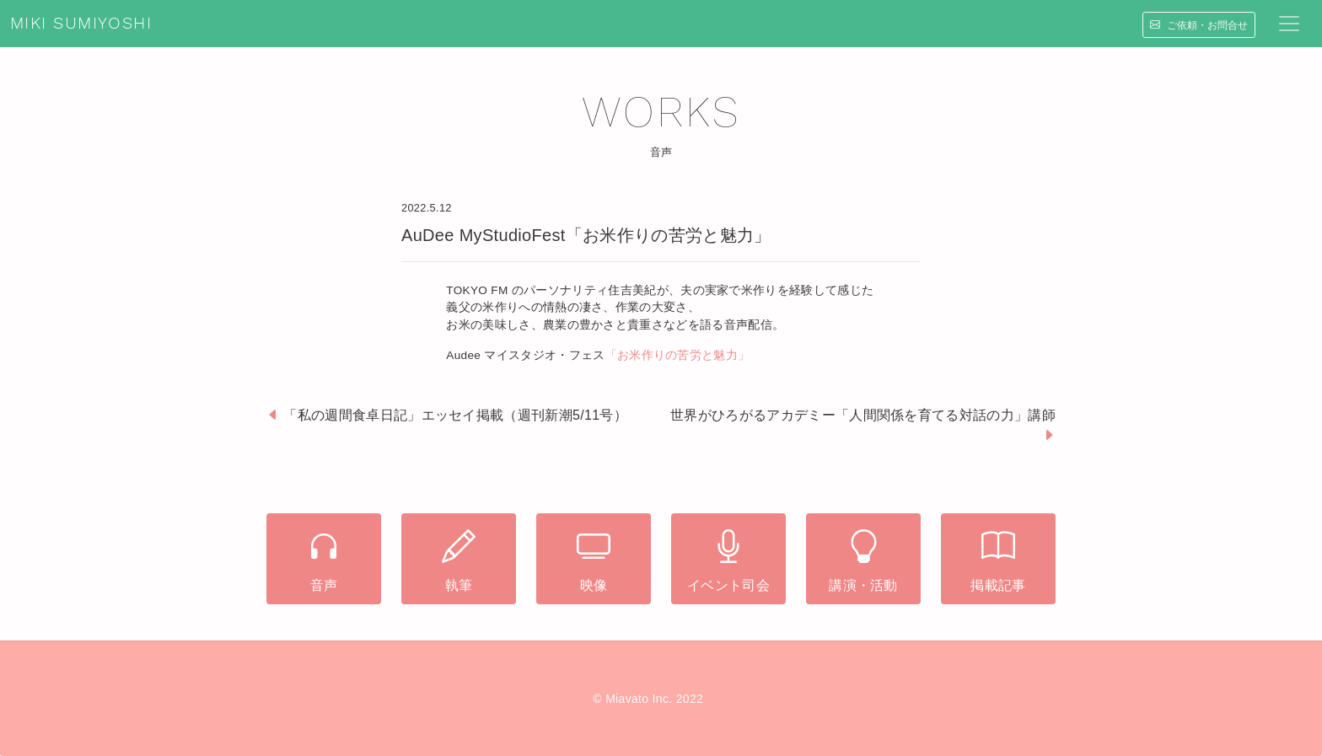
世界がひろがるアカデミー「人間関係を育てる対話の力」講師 (863, 415)
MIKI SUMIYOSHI (81, 24)
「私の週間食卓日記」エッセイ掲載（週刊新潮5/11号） (455, 415)
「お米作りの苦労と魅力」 (677, 355)
